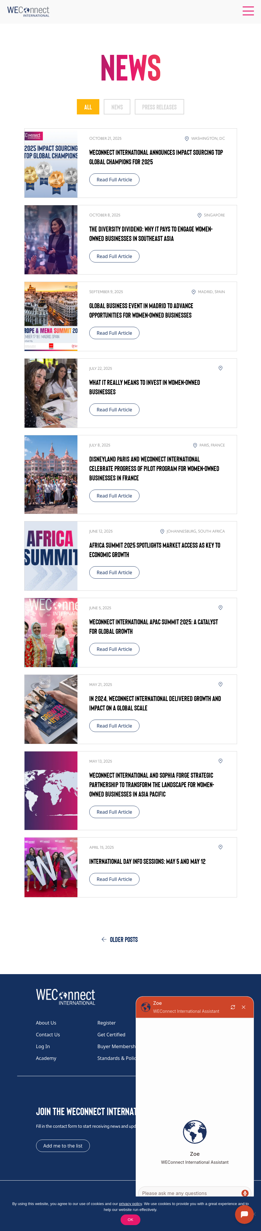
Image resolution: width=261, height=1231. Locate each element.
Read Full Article (114, 180)
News (116, 107)
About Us (46, 1023)
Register (107, 1023)
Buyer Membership (119, 1046)
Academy (46, 1058)
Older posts (124, 939)
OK (130, 1219)
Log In (43, 1046)
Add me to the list (62, 1146)
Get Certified (112, 1035)
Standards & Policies (120, 1058)
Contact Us (48, 1035)
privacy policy (130, 1204)
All (86, 107)
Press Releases (160, 107)
